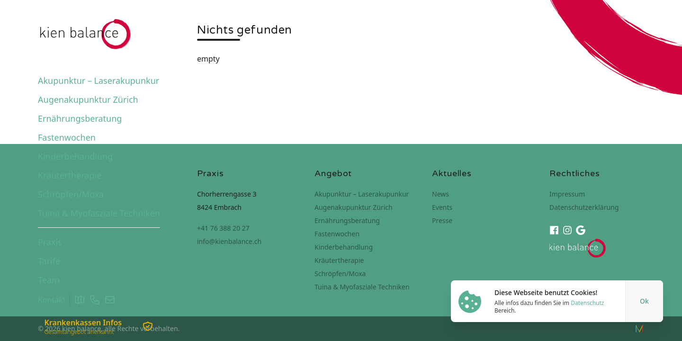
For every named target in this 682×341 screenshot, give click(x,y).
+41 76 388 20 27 (223, 228)
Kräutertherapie (69, 175)
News (440, 193)
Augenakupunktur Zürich (88, 99)
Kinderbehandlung (75, 156)
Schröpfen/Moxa (71, 194)
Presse (442, 220)
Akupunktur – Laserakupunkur (98, 80)
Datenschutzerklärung (584, 207)
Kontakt (52, 300)
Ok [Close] (644, 300)
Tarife (49, 261)
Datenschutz (587, 303)
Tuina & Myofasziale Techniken (99, 213)
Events (442, 207)
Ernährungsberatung (80, 118)
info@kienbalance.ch (229, 241)
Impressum (567, 193)
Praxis (50, 242)
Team (49, 280)
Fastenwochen (67, 137)
